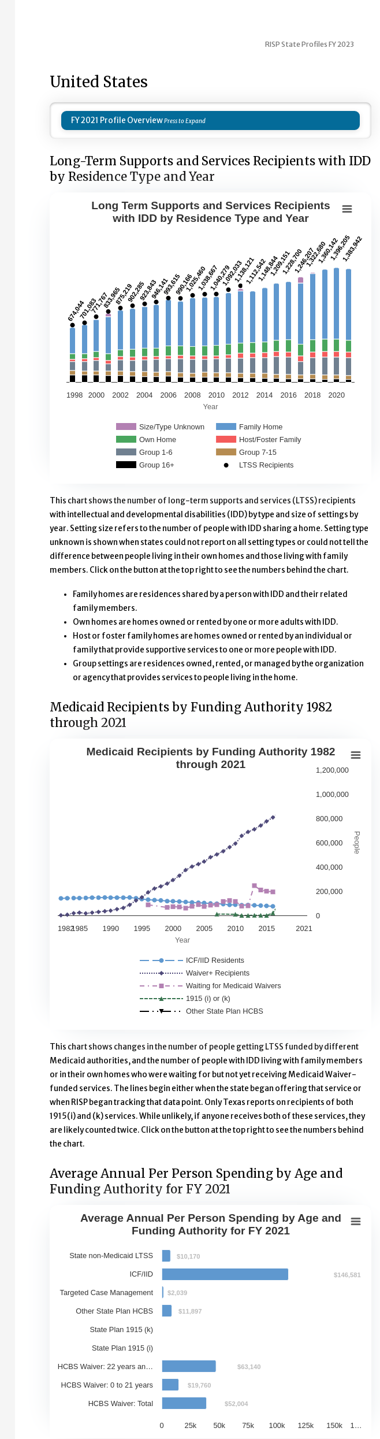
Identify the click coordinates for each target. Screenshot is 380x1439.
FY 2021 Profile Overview (117, 120)
